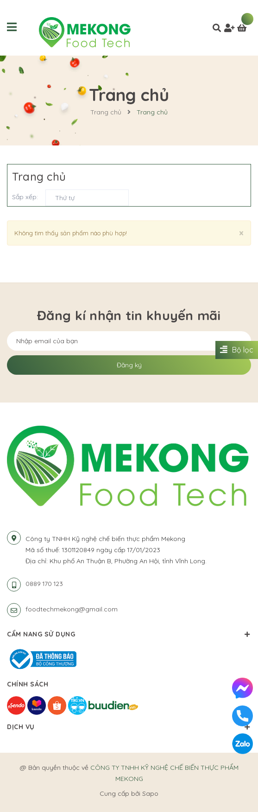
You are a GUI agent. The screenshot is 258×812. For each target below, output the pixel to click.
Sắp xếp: (25, 197)
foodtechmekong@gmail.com (71, 609)
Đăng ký (129, 365)
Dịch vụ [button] (129, 727)
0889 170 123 (44, 583)
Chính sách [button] (129, 684)
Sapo (150, 793)
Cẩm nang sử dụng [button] (129, 634)
